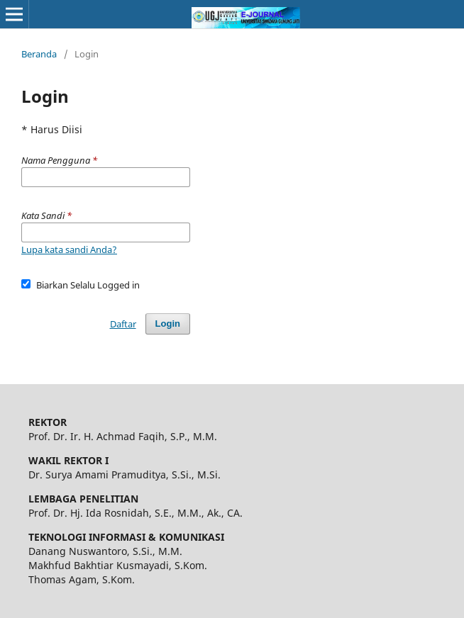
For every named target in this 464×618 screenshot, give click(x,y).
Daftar (123, 324)
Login (167, 323)
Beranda (39, 53)
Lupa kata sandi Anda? (69, 249)
